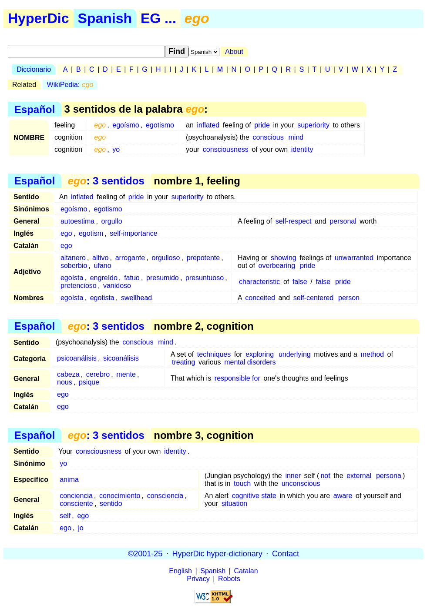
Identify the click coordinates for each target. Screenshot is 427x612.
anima (69, 479)
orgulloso (165, 257)
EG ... (158, 18)
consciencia (165, 495)
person (349, 297)
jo (80, 528)
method (372, 354)
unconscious (301, 483)
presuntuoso (204, 277)
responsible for (237, 378)
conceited (260, 297)
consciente (76, 503)
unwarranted (354, 257)
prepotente (203, 257)
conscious (268, 137)
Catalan (246, 571)
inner (293, 475)
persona (388, 475)
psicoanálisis (77, 358)
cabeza (68, 374)
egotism (91, 233)
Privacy (198, 578)
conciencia (76, 495)
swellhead (136, 297)
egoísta (72, 277)
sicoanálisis (121, 358)
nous (64, 382)
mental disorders (250, 362)
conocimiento (119, 495)
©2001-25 (145, 553)
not (325, 475)
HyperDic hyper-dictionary (217, 553)
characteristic (259, 281)
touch (242, 483)
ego (66, 233)
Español (34, 109)
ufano (102, 265)
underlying (295, 354)
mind (296, 137)
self (65, 515)
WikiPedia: (70, 84)
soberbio (74, 265)
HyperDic (38, 18)
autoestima (77, 221)
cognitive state (254, 495)
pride (262, 125)
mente (125, 374)
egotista (102, 297)
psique (89, 382)
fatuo (132, 277)
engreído (104, 277)
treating (183, 362)
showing (283, 257)
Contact (285, 553)
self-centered (313, 297)
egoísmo (125, 125)
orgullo (111, 221)
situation (235, 503)
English (180, 571)
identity (302, 149)
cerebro (98, 374)
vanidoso (117, 285)
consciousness (226, 149)
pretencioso (79, 285)
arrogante (130, 257)
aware (343, 495)
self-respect (294, 221)
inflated (208, 125)
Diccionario (34, 69)
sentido (111, 503)
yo (116, 149)
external (358, 475)
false (300, 281)
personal (342, 221)
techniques (214, 354)
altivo (100, 257)
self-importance (133, 233)
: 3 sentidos (106, 181)
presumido (162, 277)
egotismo (160, 125)
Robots (229, 578)
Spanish (105, 18)
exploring (259, 354)
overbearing (277, 265)
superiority (313, 125)
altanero (73, 257)
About (234, 51)
